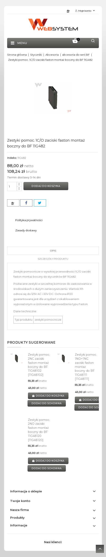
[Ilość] (12, 186)
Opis (53, 250)
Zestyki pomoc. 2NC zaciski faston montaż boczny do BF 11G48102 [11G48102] (39, 365)
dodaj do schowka (47, 403)
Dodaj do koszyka (46, 186)
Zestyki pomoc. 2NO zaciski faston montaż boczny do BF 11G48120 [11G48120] (39, 430)
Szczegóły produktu (53, 258)
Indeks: (12, 157)
